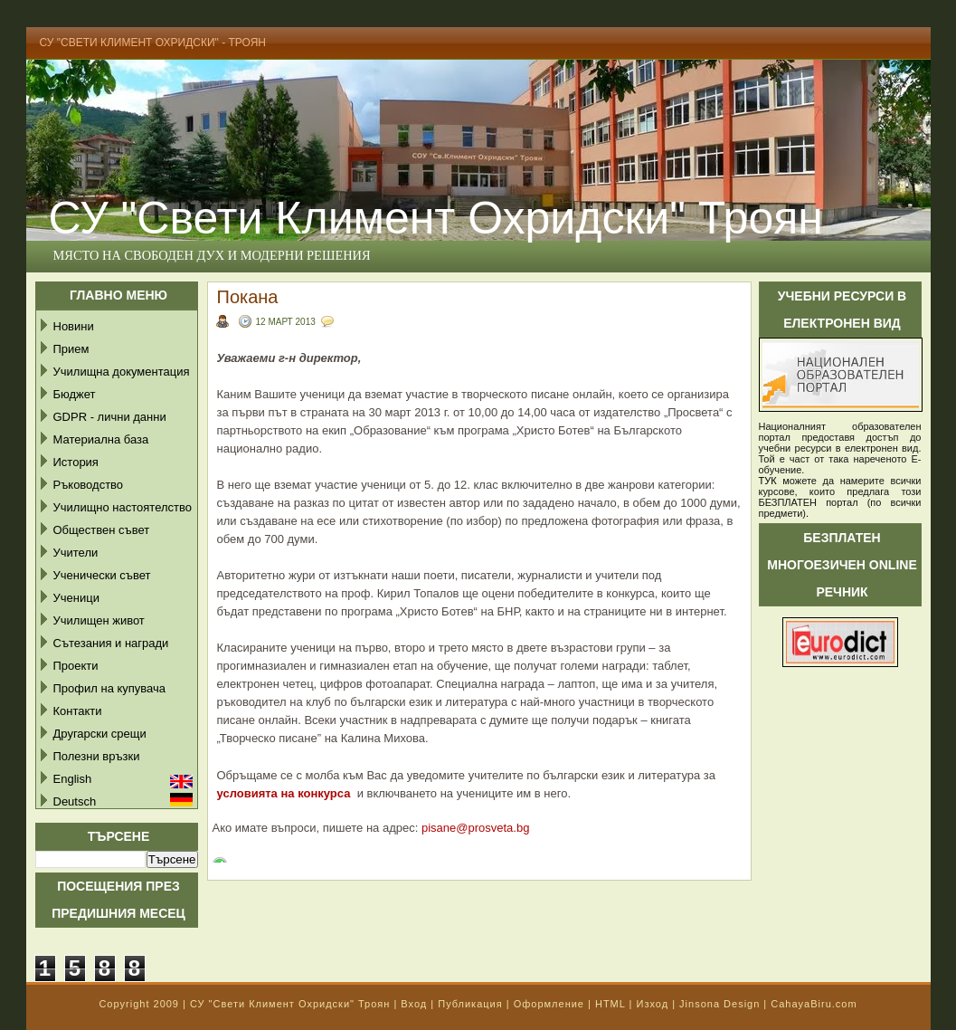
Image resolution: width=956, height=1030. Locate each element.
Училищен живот (99, 620)
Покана (248, 297)
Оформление (549, 1003)
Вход (414, 1003)
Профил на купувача (109, 688)
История (76, 462)
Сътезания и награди (111, 643)
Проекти (76, 665)
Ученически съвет (102, 575)
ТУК (768, 480)
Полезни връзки (96, 756)
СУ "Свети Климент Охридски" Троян (436, 218)
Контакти (77, 711)
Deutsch (75, 801)
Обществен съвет (101, 530)
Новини (73, 326)
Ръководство (88, 484)
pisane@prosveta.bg (475, 827)
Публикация (470, 1003)
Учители (76, 552)
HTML (610, 1003)
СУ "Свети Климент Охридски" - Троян (153, 42)
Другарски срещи (100, 733)
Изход (652, 1003)
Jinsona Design (719, 1003)
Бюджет (74, 394)
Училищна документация (121, 371)
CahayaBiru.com (814, 1003)
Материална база (101, 439)
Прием (71, 349)
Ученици (76, 598)
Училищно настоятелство (122, 507)
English (72, 779)
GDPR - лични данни (109, 417)
